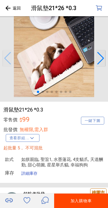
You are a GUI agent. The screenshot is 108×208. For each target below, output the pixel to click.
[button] (7, 58)
